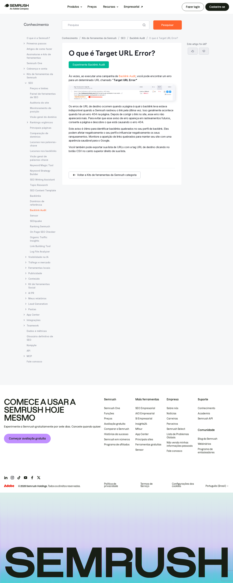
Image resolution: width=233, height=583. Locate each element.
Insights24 (141, 424)
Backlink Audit (137, 38)
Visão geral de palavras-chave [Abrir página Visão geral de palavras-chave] (39, 158)
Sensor (139, 450)
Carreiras (172, 418)
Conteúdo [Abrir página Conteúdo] (34, 278)
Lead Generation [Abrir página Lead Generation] (38, 304)
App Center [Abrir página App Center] (33, 314)
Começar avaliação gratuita (27, 438)
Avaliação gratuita (114, 424)
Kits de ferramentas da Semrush (99, 38)
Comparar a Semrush (116, 429)
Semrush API (205, 418)
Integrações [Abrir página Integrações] (34, 320)
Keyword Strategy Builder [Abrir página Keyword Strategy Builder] (40, 172)
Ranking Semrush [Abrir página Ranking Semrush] (40, 226)
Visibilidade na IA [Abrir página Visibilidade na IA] (38, 257)
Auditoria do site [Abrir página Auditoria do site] (39, 102)
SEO (123, 38)
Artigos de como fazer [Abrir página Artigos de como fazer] (39, 49)
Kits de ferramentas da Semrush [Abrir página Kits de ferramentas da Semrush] (40, 76)
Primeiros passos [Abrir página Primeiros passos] (36, 43)
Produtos (73, 6)
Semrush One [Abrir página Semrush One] (34, 63)
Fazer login (193, 6)
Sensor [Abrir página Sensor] (34, 215)
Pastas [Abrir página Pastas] (32, 309)
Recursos (109, 6)
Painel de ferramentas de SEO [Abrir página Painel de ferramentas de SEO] (43, 95)
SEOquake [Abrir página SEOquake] (36, 221)
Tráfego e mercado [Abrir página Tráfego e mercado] (39, 262)
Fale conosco (174, 451)
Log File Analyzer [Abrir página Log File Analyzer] (40, 251)
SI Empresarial (143, 418)
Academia (204, 413)
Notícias (171, 413)
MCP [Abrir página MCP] (29, 356)
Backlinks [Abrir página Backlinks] (35, 195)
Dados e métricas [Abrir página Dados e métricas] (37, 331)
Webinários (204, 444)
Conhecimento (36, 25)
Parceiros (172, 424)
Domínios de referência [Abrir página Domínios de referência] (37, 203)
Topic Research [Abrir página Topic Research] (39, 185)
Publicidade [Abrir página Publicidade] (35, 273)
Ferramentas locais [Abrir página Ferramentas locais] (39, 268)
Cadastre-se (217, 6)
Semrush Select (176, 429)
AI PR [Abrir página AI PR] (31, 293)
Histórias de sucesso (116, 434)
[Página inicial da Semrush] (16, 7)
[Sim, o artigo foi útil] (193, 51)
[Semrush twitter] (38, 477)
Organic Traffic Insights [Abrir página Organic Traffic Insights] (38, 239)
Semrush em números (117, 439)
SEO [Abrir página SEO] (30, 83)
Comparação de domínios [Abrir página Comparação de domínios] (39, 135)
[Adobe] (9, 486)
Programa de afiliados (117, 444)
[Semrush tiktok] (19, 477)
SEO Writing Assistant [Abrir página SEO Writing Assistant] (42, 179)
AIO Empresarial (145, 413)
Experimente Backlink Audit (89, 64)
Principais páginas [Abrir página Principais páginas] (40, 127)
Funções (109, 413)
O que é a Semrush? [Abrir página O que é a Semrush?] (38, 38)
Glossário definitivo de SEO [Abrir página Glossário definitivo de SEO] (40, 338)
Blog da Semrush (207, 439)
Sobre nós (172, 408)
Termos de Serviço (146, 485)
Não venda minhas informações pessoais (180, 444)
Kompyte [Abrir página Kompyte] (32, 345)
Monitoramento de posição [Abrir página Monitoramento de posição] (40, 110)
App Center (142, 434)
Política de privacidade (111, 485)
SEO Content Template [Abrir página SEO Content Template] (43, 190)
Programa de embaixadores (206, 451)
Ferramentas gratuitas (148, 444)
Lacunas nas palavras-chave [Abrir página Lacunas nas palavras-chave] (43, 144)
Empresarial (131, 6)
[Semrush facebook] (32, 477)
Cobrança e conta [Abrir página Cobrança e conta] (37, 68)
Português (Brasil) (216, 486)
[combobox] (102, 25)
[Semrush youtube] (25, 477)
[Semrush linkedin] (5, 477)
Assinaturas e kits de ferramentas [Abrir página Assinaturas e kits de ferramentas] (39, 56)
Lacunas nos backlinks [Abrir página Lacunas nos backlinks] (43, 151)
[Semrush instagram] (12, 477)
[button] (204, 51)
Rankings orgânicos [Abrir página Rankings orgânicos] (41, 122)
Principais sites (144, 439)
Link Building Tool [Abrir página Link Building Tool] (40, 246)
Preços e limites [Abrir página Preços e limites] (39, 88)
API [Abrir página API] (28, 350)
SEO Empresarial (145, 408)
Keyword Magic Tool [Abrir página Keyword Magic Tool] (41, 165)
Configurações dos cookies (183, 485)
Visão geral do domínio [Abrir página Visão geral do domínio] (43, 117)
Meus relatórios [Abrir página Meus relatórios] (37, 298)
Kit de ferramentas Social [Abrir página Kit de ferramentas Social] (39, 285)
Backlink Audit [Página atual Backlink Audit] (38, 210)
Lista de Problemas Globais (178, 436)
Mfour (138, 429)
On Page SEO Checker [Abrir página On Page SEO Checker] (42, 231)
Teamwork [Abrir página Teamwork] (33, 325)
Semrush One (112, 408)
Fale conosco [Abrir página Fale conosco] (34, 361)
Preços (91, 6)
